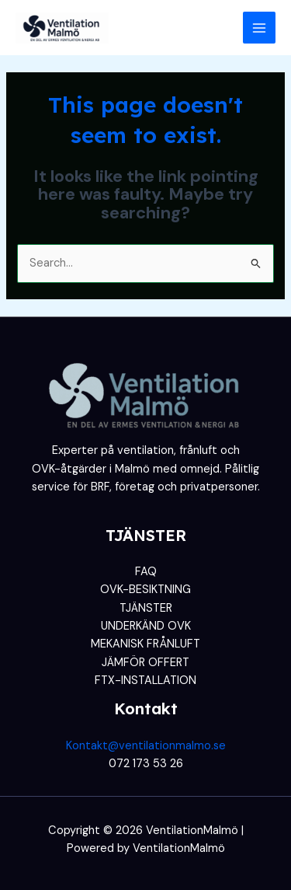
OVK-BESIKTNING (145, 589)
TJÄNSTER (146, 608)
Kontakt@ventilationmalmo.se (146, 745)
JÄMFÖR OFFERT (145, 662)
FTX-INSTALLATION (145, 680)
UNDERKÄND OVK (146, 626)
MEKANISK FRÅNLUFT (145, 644)
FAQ (146, 571)
